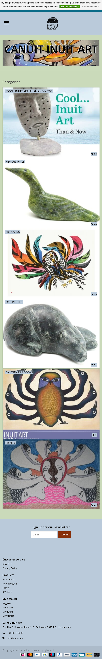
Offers (5, 587)
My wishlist (8, 615)
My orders (7, 607)
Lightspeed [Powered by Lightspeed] (49, 650)
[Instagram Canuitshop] (54, 544)
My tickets (7, 611)
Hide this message (70, 7)
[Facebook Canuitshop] (48, 544)
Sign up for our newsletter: (51, 527)
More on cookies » (90, 7)
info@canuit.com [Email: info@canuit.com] (16, 638)
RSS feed (7, 592)
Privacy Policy (9, 568)
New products (9, 583)
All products (8, 579)
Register (6, 603)
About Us (7, 564)
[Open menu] (6, 22)
